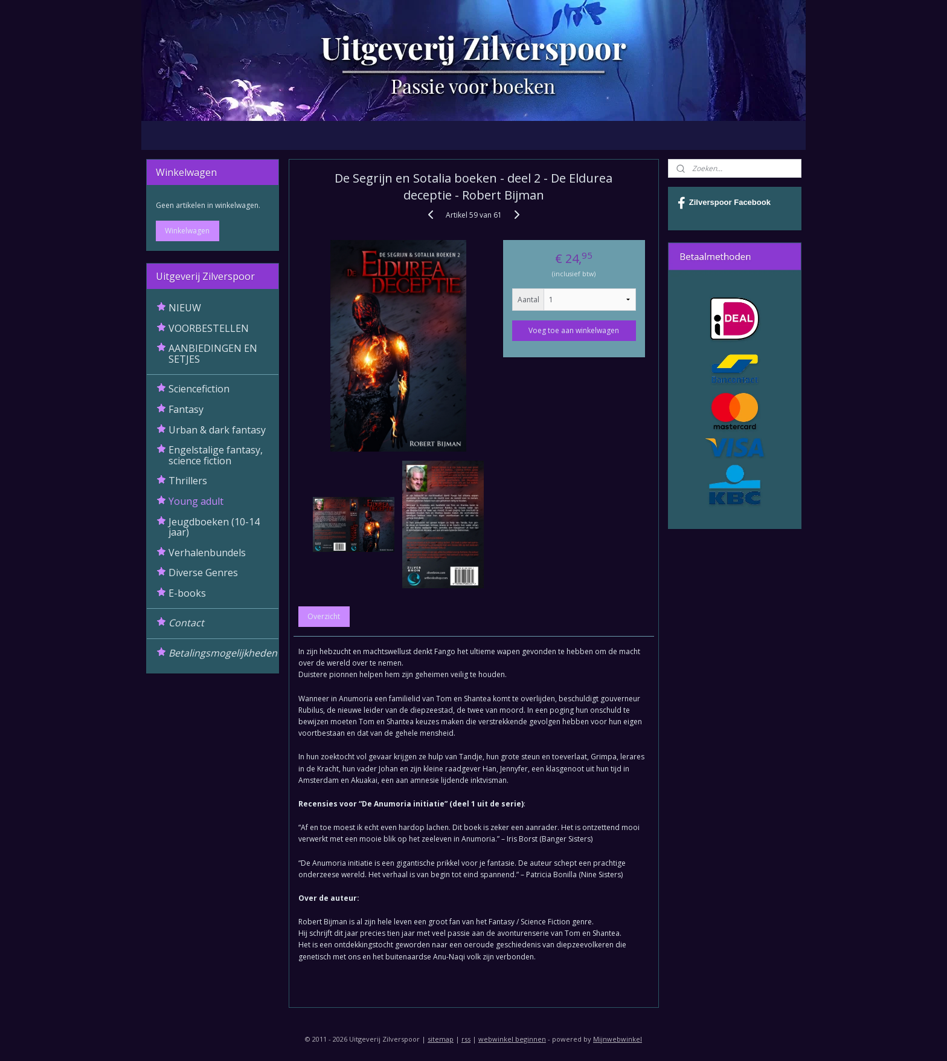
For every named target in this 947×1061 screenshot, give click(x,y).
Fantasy (186, 409)
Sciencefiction (199, 388)
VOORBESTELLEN (209, 328)
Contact (186, 622)
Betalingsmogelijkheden (223, 653)
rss (465, 1038)
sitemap (441, 1038)
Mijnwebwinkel (617, 1038)
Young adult (196, 501)
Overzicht (323, 616)
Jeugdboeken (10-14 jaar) (214, 527)
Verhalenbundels (207, 552)
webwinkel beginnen (512, 1038)
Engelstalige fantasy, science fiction (216, 455)
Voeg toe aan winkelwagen (573, 330)
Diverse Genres (203, 572)
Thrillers (188, 480)
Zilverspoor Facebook (724, 203)
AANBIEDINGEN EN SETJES (213, 354)
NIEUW (185, 307)
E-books (187, 593)
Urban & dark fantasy (217, 429)
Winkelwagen (187, 231)
